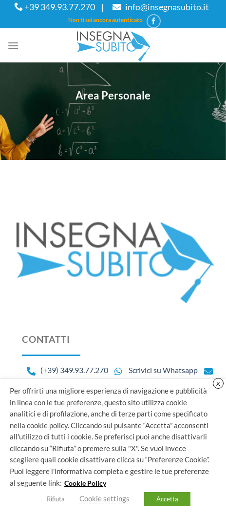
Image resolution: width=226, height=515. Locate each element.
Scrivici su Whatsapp (154, 370)
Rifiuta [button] (56, 499)
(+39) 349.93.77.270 (74, 370)
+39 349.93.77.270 (54, 6)
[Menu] (13, 46)
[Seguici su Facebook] (154, 21)
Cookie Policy (85, 483)
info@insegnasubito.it (159, 6)
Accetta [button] (167, 499)
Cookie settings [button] (104, 499)
